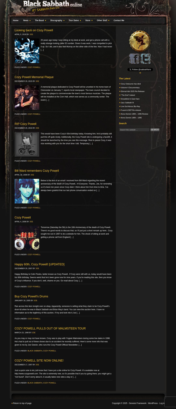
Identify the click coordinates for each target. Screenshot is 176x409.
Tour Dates (74, 21)
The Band (39, 21)
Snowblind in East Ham (130, 99)
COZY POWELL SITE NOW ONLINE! (39, 360)
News (26, 21)
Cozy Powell (34, 67)
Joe (31, 34)
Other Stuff (102, 21)
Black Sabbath (35, 351)
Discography (57, 21)
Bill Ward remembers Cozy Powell (37, 170)
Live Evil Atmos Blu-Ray (130, 106)
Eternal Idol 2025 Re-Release (133, 91)
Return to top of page (22, 403)
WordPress (153, 403)
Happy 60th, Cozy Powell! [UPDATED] (40, 264)
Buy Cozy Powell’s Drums (31, 296)
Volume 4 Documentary (130, 88)
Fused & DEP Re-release (131, 110)
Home (15, 20)
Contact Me (119, 20)
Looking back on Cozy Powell (34, 30)
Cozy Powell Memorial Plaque (34, 77)
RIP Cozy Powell (26, 124)
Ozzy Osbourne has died (131, 84)
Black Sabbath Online (86, 8)
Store (88, 21)
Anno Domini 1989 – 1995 (131, 118)
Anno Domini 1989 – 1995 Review (134, 114)
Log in (162, 403)
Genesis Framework (137, 403)
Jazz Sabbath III (127, 103)
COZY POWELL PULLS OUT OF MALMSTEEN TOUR (50, 328)
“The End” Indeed (128, 95)
